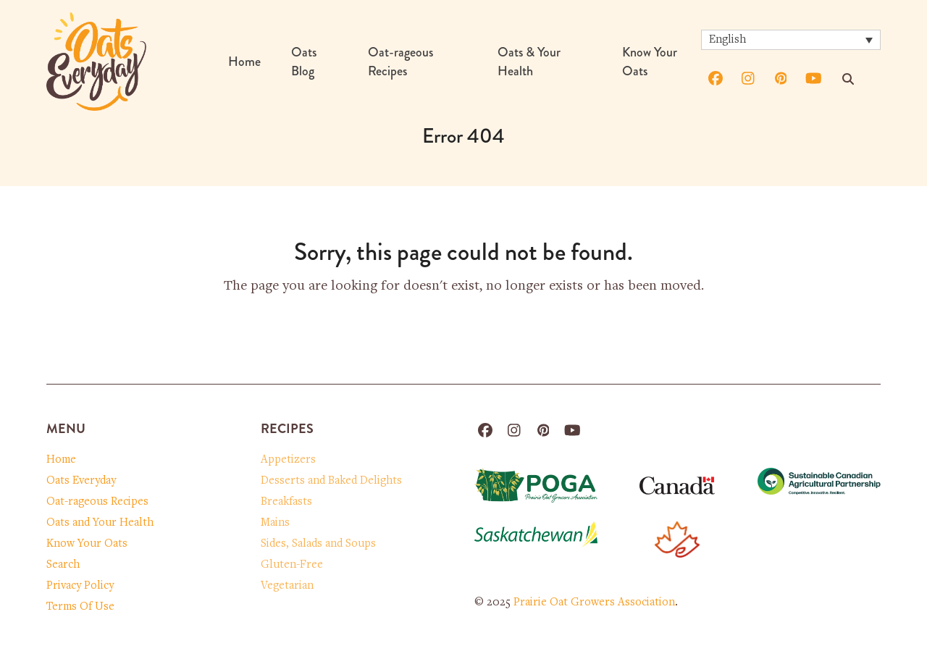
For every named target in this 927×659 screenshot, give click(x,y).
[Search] (848, 79)
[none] (791, 40)
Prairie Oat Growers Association (594, 602)
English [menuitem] (727, 40)
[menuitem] (791, 40)
